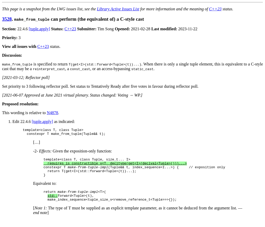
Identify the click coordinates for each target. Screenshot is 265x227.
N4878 (52, 113)
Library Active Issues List (118, 9)
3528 (7, 19)
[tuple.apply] (39, 29)
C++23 (215, 9)
